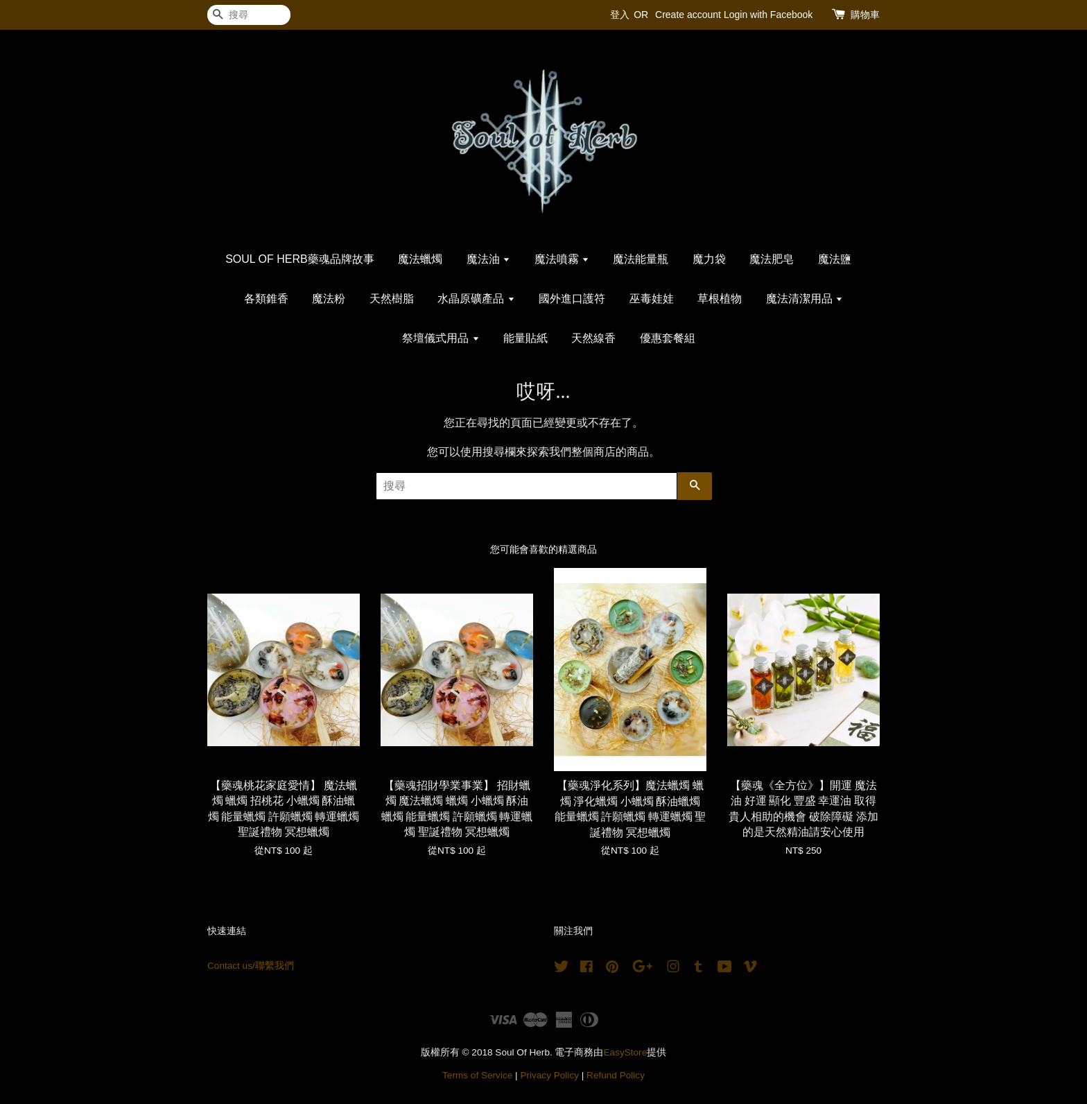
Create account (688, 14)
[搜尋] (248, 15)
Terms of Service (477, 1075)
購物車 (865, 14)
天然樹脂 (391, 298)
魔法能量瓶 (640, 259)
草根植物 (719, 298)
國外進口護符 (572, 298)
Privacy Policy (549, 1075)
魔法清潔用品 (804, 298)
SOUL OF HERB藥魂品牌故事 (299, 259)
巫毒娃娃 (651, 298)
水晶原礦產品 (475, 298)
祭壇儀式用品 (440, 338)
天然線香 (593, 338)
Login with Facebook (768, 14)
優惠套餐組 (667, 338)
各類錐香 (266, 298)
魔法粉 (328, 298)
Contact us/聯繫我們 (250, 965)
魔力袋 (709, 259)
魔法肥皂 (771, 259)
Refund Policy (615, 1075)
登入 (619, 14)
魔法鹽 (834, 259)
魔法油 (488, 259)
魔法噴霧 (561, 259)
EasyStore (625, 1052)
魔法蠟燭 (420, 259)
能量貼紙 (525, 338)
